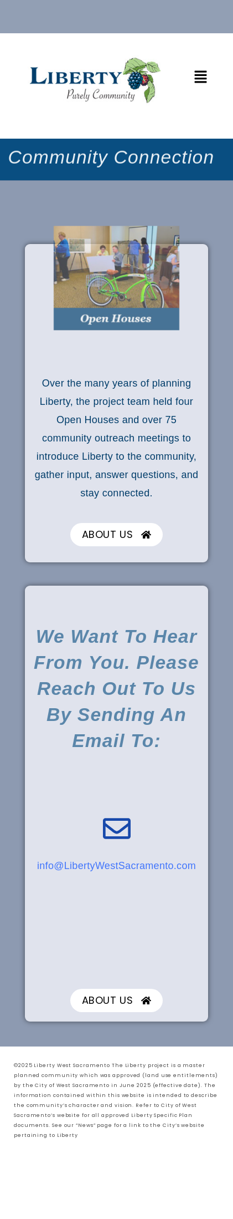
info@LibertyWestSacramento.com (116, 865)
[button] (201, 77)
